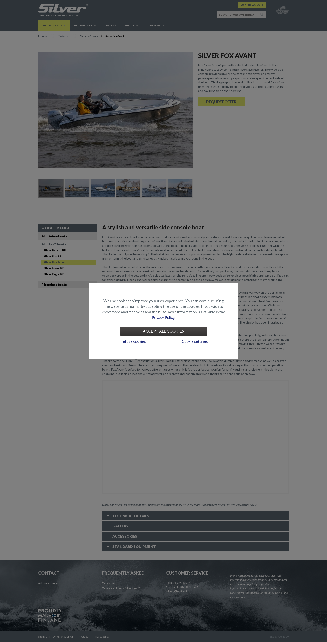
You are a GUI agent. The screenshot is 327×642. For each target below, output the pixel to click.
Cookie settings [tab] (195, 341)
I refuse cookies (132, 341)
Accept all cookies (163, 331)
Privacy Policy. (163, 317)
